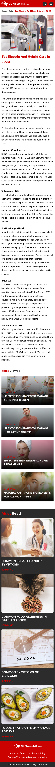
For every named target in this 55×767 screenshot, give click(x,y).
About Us (14, 753)
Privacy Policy (38, 753)
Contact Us (25, 753)
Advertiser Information (36, 757)
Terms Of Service (16, 757)
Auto (11, 11)
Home (4, 11)
